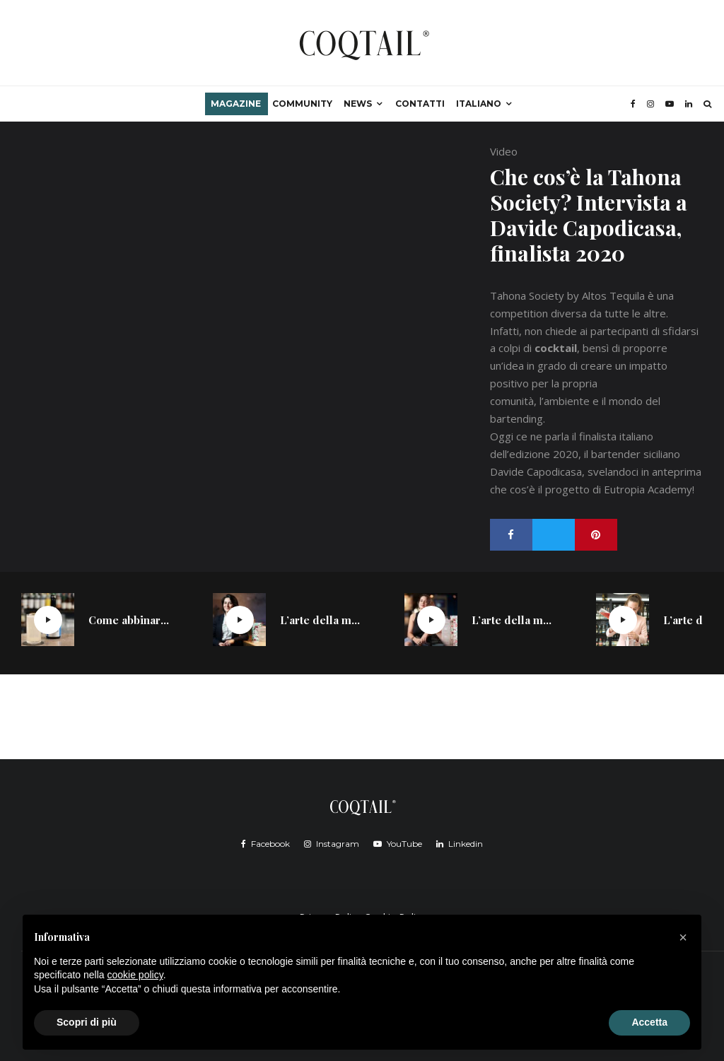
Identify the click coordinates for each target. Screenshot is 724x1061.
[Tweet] (553, 535)
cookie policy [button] (135, 974)
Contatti (420, 103)
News (358, 103)
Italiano (478, 103)
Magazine (236, 103)
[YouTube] (669, 104)
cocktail (556, 348)
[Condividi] (511, 535)
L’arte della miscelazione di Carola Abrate (513, 620)
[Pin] (596, 535)
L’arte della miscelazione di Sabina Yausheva (321, 620)
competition (519, 313)
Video (504, 151)
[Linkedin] (688, 104)
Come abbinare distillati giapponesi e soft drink (129, 620)
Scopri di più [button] (87, 1022)
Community (302, 103)
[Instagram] (650, 104)
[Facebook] (633, 104)
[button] (683, 937)
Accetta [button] (649, 1022)
